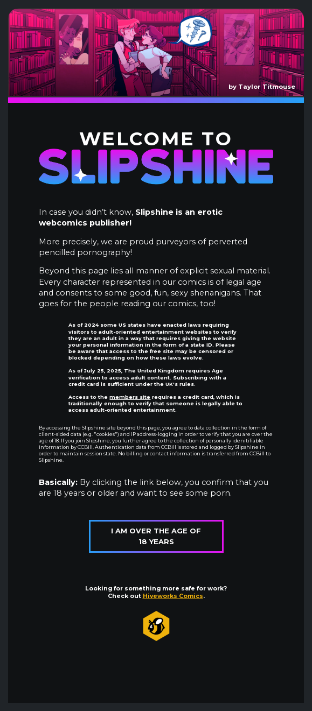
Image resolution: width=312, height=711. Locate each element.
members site (129, 397)
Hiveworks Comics (173, 596)
